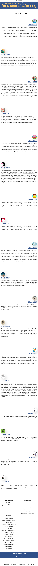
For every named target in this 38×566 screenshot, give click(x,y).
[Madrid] (19, 1)
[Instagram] (19, 556)
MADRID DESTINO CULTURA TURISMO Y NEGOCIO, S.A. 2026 (16, 561)
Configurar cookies (30, 564)
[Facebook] (21, 556)
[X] (16, 556)
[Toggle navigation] (36, 3)
